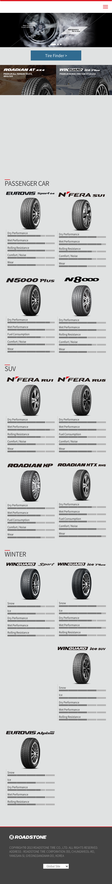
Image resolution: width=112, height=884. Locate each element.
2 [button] (58, 44)
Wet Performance (17, 240)
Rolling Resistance (18, 248)
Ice (9, 611)
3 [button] (60, 44)
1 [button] (53, 44)
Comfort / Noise (16, 255)
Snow (10, 603)
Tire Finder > (56, 55)
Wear (10, 262)
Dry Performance (17, 233)
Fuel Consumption (18, 334)
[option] (56, 30)
